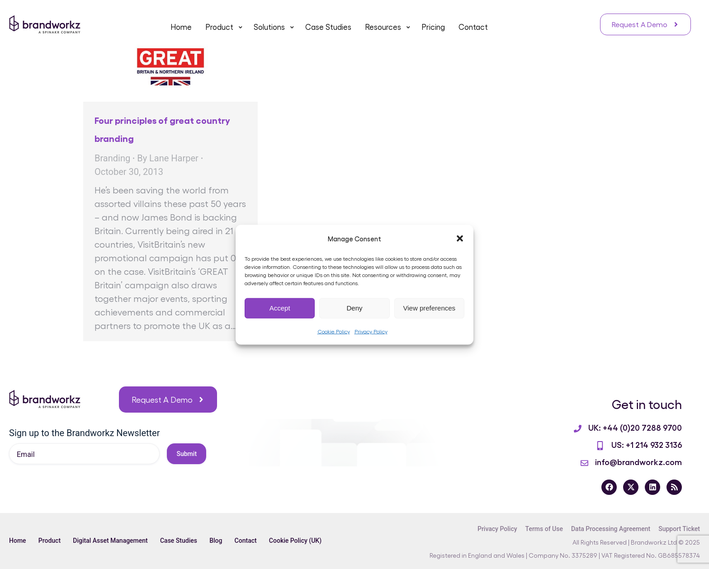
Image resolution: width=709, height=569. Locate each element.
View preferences (429, 308)
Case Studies (182, 540)
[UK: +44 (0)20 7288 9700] (577, 429)
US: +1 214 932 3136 (646, 444)
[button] (459, 238)
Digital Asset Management (113, 540)
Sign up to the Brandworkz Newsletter (84, 433)
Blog (220, 540)
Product (51, 540)
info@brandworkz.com (638, 461)
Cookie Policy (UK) (303, 540)
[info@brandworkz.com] (584, 463)
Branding (112, 158)
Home (17, 540)
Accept (279, 308)
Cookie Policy (333, 331)
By (168, 158)
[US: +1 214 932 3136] (600, 445)
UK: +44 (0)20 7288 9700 (635, 427)
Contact (252, 540)
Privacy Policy (371, 331)
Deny (354, 308)
